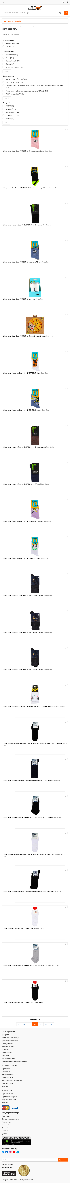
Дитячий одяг (6, 1128)
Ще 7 (6, 123)
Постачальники (7, 1052)
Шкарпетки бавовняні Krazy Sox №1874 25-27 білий (25, 558)
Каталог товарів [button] (12, 21)
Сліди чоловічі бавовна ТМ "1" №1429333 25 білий (23, 928)
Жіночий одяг (6, 1122)
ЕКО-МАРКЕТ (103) (12, 115)
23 (40, 1024)
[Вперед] (51, 1024)
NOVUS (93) (10, 119)
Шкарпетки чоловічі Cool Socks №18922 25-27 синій (26, 484)
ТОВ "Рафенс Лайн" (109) (15, 94)
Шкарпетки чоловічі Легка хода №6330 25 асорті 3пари (27, 632)
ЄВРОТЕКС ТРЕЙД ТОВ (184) (16, 79)
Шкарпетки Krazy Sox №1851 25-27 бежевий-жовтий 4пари (28, 336)
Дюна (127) (10, 64)
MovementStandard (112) (14, 67)
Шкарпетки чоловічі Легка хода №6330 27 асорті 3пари (27, 595)
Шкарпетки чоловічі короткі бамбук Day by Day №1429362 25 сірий (31, 966)
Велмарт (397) (11, 109)
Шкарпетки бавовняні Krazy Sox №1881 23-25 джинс (26, 410)
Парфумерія (6, 1116)
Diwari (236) (10, 58)
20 (24, 1024)
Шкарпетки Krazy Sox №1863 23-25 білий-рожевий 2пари (27, 151)
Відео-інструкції (7, 1083)
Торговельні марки (8, 1058)
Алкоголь (5, 1131)
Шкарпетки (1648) (12, 43)
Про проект (5, 1035)
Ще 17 (7, 98)
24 (46, 1024)
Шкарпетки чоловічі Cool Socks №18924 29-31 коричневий (28, 447)
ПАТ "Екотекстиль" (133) (14, 82)
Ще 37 (7, 71)
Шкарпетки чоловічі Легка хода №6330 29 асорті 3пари (27, 669)
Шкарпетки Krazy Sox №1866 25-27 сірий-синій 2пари (26, 262)
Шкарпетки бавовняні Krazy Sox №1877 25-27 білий (25, 373)
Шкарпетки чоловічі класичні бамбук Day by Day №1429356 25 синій (31, 780)
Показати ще (35, 1019)
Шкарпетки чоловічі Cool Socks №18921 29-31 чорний (27, 225)
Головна (4, 26)
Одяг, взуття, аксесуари (16, 26)
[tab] (35, 21)
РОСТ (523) (10, 106)
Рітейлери (5, 1049)
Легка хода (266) (12, 55)
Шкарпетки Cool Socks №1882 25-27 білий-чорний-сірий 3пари (30, 188)
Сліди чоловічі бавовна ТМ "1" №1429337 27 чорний (24, 1003)
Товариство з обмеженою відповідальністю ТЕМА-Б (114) (27, 91)
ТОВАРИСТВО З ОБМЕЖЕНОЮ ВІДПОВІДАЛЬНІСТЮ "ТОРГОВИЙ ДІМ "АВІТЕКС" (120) (35, 87)
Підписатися (63, 1160)
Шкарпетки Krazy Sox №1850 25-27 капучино (23, 299)
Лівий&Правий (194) (13, 61)
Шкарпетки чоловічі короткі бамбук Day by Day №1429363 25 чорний (32, 817)
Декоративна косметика (10, 1119)
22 (35, 1024)
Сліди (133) (10, 47)
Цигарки (4, 1134)
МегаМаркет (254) (12, 112)
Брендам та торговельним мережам (14, 1061)
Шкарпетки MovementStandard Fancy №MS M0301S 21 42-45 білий (34, 706)
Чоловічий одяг (30, 26)
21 (29, 1024)
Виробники (5, 1055)
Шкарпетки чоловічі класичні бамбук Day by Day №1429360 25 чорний (32, 891)
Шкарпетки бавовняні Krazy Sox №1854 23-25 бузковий (27, 521)
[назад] (18, 1024)
